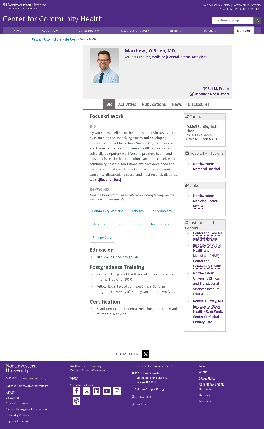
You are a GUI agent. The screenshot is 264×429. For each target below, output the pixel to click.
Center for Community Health (53, 19)
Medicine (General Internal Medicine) (179, 57)
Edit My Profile (218, 88)
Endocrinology (161, 211)
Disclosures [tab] (198, 104)
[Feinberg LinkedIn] (96, 391)
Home (57, 39)
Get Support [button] (87, 30)
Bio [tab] (109, 104)
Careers (10, 391)
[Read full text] (110, 179)
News (17, 30)
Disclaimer (12, 397)
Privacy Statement (17, 403)
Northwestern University (246, 5)
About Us (205, 372)
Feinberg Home (41, 39)
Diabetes (137, 211)
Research (176, 30)
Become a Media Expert (212, 94)
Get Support (207, 377)
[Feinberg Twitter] (86, 391)
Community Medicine (108, 211)
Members (244, 30)
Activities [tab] (127, 104)
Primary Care (101, 237)
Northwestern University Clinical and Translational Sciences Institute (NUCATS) (206, 283)
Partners (210, 30)
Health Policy (159, 224)
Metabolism (100, 224)
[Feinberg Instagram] (117, 391)
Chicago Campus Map (148, 389)
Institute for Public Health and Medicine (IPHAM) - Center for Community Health (207, 255)
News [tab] (177, 104)
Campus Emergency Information (26, 409)
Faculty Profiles (250, 9)
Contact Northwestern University (27, 386)
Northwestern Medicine (217, 5)
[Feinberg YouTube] (107, 391)
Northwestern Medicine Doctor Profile (205, 200)
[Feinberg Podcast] (76, 401)
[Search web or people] (233, 20)
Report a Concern (17, 421)
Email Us (140, 404)
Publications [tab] (154, 104)
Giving (74, 377)
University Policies (17, 415)
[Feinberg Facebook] (76, 391)
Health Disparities (129, 224)
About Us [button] (48, 30)
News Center (228, 9)
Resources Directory (134, 30)
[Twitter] (145, 354)
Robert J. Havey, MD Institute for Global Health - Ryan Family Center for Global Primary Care (208, 311)
